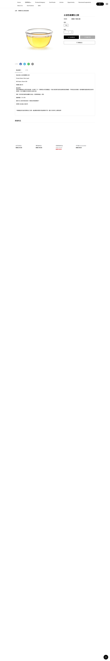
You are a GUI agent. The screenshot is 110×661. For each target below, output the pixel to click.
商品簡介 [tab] (18, 70)
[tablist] (55, 70)
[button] (20, 64)
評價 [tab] (26, 70)
